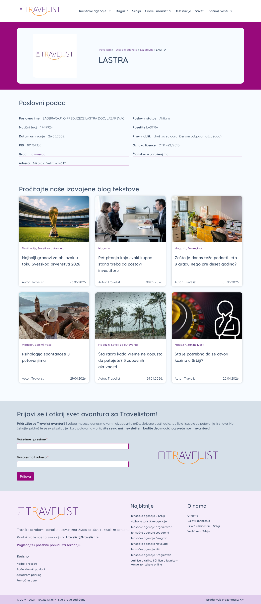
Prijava (25, 476)
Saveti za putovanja (51, 248)
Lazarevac (146, 49)
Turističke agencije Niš (145, 549)
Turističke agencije (95, 11)
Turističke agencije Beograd (149, 538)
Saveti (199, 11)
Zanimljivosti (220, 11)
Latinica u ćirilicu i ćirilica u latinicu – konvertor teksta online (154, 562)
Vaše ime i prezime (32, 439)
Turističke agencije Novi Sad (149, 544)
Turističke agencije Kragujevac (151, 555)
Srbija (136, 11)
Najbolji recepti (27, 564)
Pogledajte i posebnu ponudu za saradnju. (49, 545)
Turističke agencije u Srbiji (148, 516)
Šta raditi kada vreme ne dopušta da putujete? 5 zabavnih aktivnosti (130, 360)
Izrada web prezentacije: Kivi (225, 599)
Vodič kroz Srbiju (198, 531)
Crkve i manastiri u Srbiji (203, 526)
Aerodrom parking (29, 575)
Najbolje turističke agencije (149, 521)
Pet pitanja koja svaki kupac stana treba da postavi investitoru (125, 264)
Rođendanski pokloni (31, 569)
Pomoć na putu (27, 580)
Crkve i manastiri (158, 11)
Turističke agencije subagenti (150, 532)
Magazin (121, 11)
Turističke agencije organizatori (151, 527)
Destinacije (183, 11)
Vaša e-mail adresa (32, 457)
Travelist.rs (104, 49)
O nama (192, 515)
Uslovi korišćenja (198, 521)
